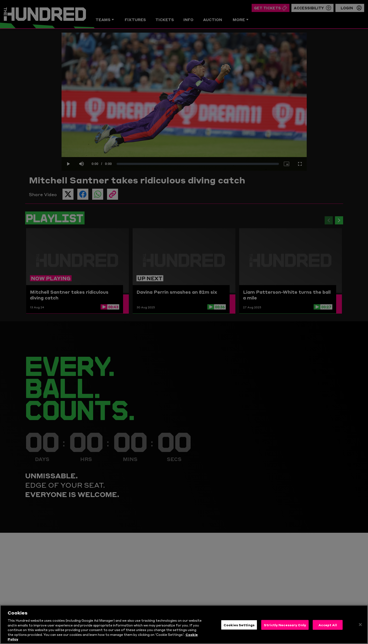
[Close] (360, 625)
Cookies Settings (239, 625)
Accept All (327, 625)
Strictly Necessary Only (285, 625)
